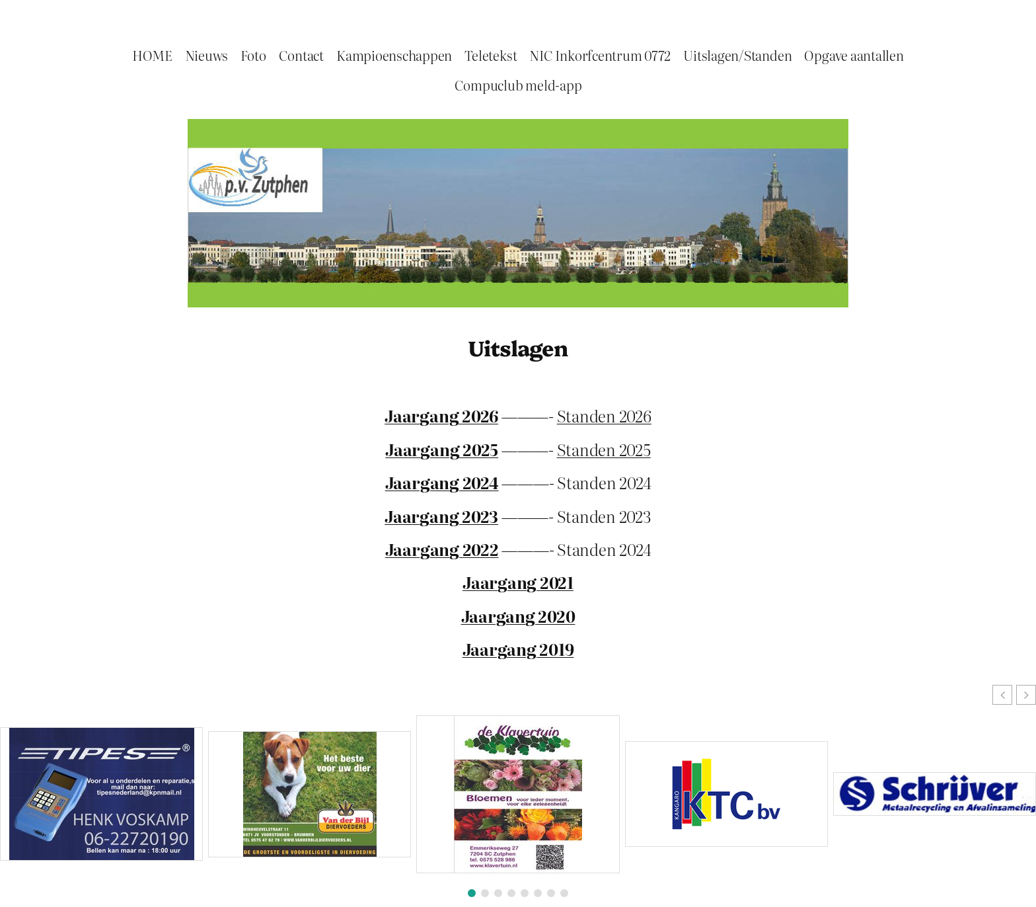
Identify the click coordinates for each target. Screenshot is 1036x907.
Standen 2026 (604, 415)
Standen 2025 (604, 449)
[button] (1026, 695)
